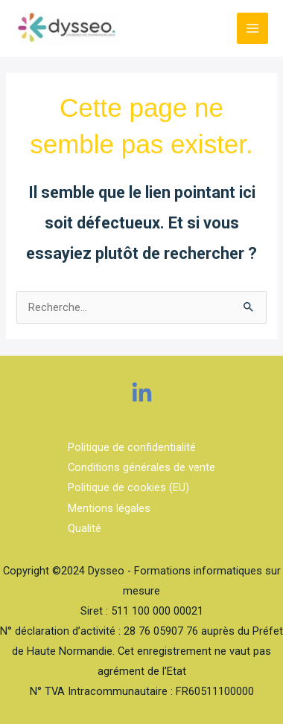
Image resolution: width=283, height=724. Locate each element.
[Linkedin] (142, 393)
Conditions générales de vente (141, 467)
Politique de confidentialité (132, 447)
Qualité (84, 528)
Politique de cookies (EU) (128, 487)
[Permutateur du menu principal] (252, 28)
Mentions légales (109, 508)
